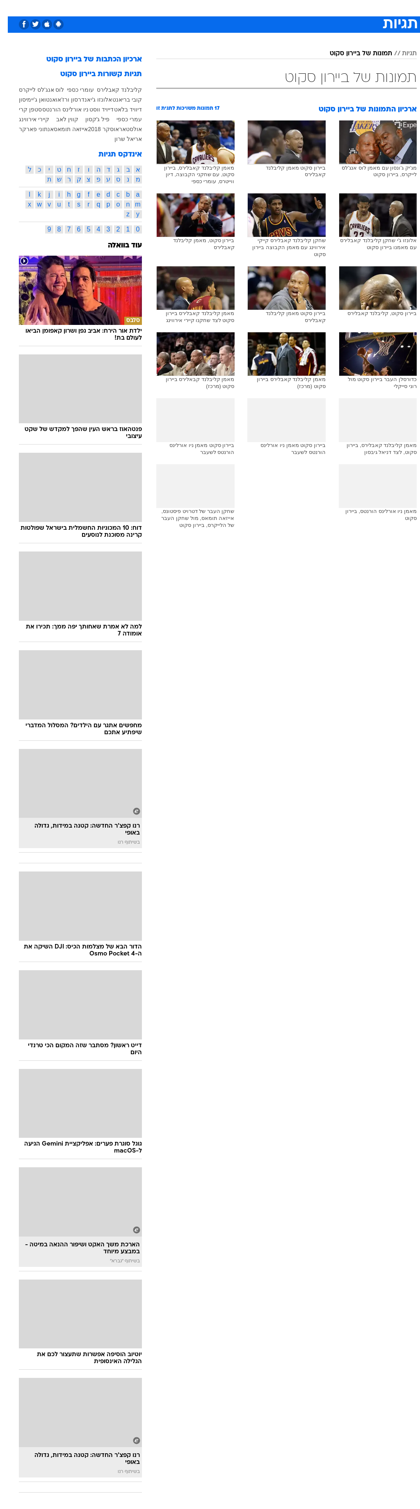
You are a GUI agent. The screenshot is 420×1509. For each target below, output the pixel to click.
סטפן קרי (22, 109)
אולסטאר (122, 129)
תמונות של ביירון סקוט (353, 53)
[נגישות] (11, 7)
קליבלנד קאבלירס (111, 89)
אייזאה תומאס (63, 129)
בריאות (201, 7)
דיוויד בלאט (120, 109)
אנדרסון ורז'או (65, 99)
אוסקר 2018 (95, 129)
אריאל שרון (120, 139)
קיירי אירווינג (26, 119)
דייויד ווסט (94, 109)
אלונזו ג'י (94, 99)
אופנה (119, 7)
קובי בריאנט (119, 99)
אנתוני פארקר (28, 129)
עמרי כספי (121, 119)
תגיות (401, 53)
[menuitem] (310, 8)
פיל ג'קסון (90, 119)
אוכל (225, 7)
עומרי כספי (72, 89)
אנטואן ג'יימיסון (29, 99)
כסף (245, 7)
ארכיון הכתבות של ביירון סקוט (86, 59)
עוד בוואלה (117, 245)
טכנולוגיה (147, 7)
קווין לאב (59, 119)
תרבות (290, 7)
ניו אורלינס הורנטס (57, 109)
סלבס (266, 7)
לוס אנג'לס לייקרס (33, 89)
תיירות (175, 7)
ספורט (315, 7)
